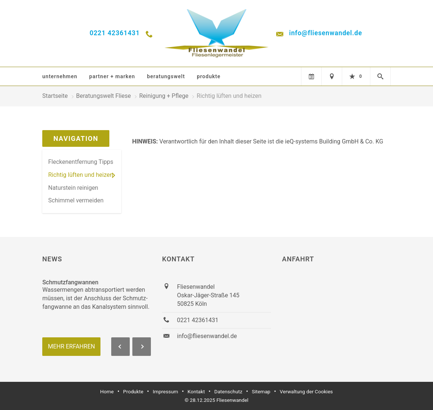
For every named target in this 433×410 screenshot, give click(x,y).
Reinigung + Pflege (163, 95)
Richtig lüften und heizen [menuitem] (80, 174)
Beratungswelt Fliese (103, 95)
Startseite (55, 95)
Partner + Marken (112, 76)
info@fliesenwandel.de (325, 33)
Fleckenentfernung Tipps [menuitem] (80, 161)
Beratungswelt (166, 76)
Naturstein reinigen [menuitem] (73, 187)
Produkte (209, 76)
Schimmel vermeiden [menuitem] (75, 200)
